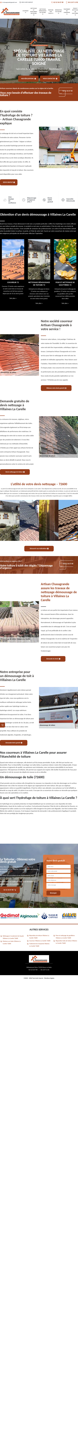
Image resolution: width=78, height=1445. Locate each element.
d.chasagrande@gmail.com (8, 2)
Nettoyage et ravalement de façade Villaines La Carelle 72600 (13, 937)
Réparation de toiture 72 (58, 11)
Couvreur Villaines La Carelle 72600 (39, 941)
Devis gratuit (9, 182)
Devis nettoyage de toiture (15, 472)
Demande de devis (53, 659)
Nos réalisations (28, 79)
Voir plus (13, 298)
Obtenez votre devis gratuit (56, 388)
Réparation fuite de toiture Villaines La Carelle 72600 (66, 942)
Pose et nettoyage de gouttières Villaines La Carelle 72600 (65, 937)
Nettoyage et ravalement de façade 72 (33, 12)
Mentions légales (49, 978)
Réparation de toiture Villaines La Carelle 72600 (39, 937)
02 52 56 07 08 (57, 2)
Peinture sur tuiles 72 (50, 11)
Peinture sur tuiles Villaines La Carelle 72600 (12, 942)
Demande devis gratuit (14, 743)
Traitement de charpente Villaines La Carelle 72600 (39, 945)
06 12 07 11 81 (72, 2)
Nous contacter (50, 79)
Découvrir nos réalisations (39, 549)
